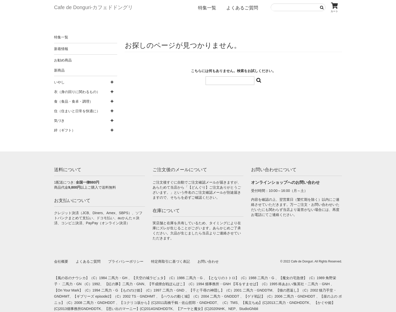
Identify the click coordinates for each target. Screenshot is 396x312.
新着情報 (61, 49)
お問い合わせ (208, 261)
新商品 (59, 70)
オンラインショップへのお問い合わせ (285, 182)
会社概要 (61, 261)
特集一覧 (207, 7)
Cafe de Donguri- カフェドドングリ (93, 7)
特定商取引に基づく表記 (170, 261)
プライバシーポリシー (125, 261)
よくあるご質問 (242, 7)
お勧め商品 (63, 60)
